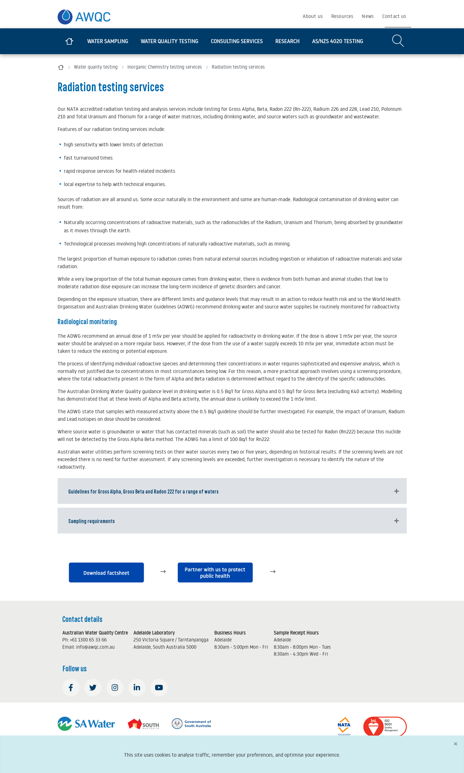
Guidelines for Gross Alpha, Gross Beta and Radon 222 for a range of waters (143, 491)
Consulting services (237, 41)
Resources (342, 16)
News (368, 16)
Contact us (394, 16)
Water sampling (107, 41)
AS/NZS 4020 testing (337, 41)
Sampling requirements (91, 520)
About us (313, 16)
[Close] (455, 747)
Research (287, 41)
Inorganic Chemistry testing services (164, 67)
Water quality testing (169, 41)
